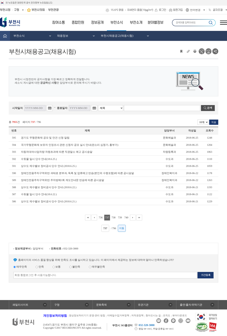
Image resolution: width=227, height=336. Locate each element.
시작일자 (17, 108)
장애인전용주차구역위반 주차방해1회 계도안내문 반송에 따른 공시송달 (62, 180)
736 (101, 217)
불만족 (74, 266)
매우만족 (20, 266)
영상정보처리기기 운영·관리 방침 (87, 315)
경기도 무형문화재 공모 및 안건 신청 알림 (45, 137)
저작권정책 (137, 315)
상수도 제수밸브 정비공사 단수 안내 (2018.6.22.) (48, 187)
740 (126, 217)
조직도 (166, 315)
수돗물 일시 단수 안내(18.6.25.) (39, 159)
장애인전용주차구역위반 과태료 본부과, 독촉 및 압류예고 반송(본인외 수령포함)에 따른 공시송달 (77, 173)
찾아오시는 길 (153, 315)
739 (120, 217)
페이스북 (166, 320)
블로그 (158, 320)
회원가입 (178, 10)
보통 (57, 266)
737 (107, 217)
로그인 (162, 10)
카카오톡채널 (173, 320)
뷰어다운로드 (179, 315)
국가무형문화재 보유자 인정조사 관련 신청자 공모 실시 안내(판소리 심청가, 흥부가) (69, 144)
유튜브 (188, 320)
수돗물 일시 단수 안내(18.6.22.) (39, 194)
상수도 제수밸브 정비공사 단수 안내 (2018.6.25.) (48, 166)
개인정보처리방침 (55, 315)
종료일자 (62, 108)
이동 (121, 228)
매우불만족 (97, 266)
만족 (40, 266)
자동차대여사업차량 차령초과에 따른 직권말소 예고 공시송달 (56, 151)
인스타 (180, 320)
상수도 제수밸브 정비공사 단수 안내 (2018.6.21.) (48, 201)
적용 (213, 122)
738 (114, 217)
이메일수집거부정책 (118, 315)
